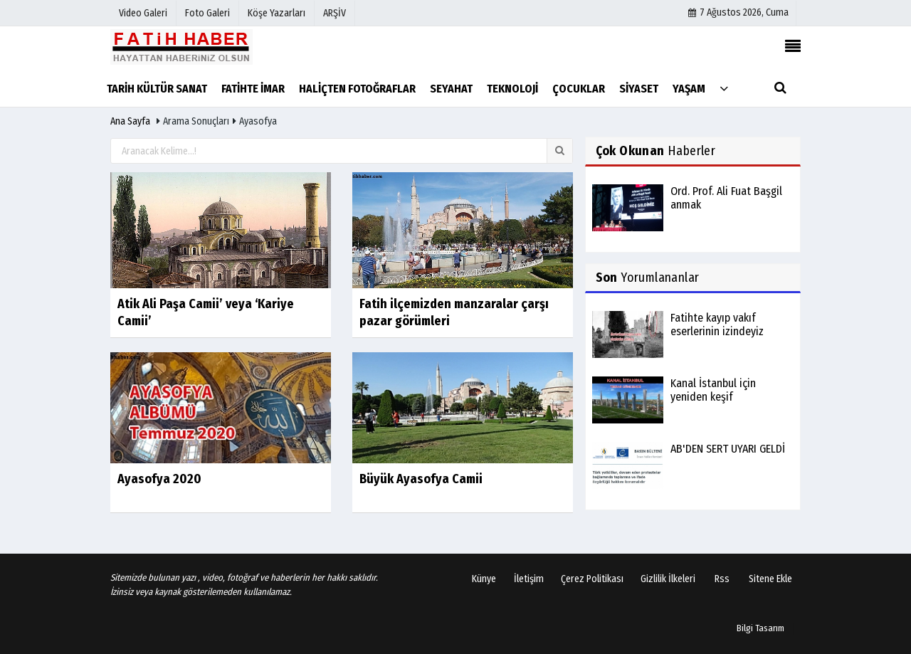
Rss (722, 579)
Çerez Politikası (592, 579)
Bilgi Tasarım (760, 628)
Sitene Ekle (770, 579)
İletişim (529, 579)
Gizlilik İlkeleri (668, 579)
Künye (484, 579)
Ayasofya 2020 (159, 479)
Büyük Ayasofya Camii (421, 479)
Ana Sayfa (130, 121)
